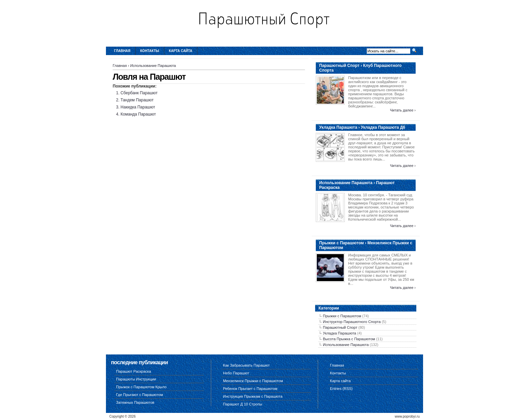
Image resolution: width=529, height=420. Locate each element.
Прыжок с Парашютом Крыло (141, 387)
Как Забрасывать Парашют (246, 365)
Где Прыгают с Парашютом (139, 395)
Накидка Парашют (137, 107)
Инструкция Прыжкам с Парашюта (252, 396)
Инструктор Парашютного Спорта (352, 322)
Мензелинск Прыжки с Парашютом (253, 381)
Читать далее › (403, 110)
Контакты (149, 51)
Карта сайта (180, 51)
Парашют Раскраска (133, 371)
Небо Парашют (236, 373)
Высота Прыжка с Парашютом (349, 339)
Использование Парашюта (153, 66)
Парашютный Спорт (340, 327)
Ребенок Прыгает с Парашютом (250, 389)
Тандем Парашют (137, 100)
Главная (122, 51)
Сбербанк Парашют (139, 93)
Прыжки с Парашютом (342, 316)
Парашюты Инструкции (136, 379)
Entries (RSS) (341, 389)
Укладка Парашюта (339, 333)
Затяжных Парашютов (135, 402)
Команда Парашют (138, 114)
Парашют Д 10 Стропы (242, 404)
